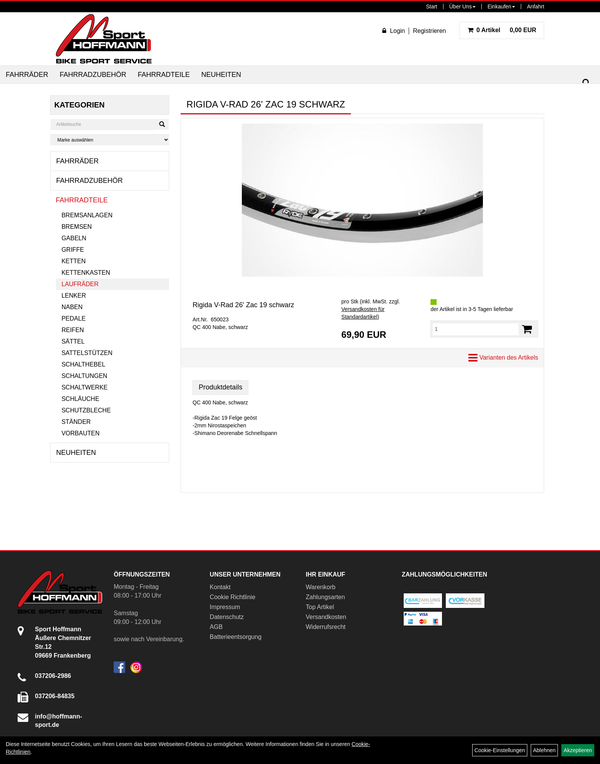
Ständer (76, 422)
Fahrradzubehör (93, 74)
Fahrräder (27, 74)
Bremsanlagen (87, 215)
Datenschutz (227, 617)
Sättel (73, 341)
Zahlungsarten (325, 597)
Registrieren (429, 31)
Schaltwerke (85, 387)
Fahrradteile (164, 74)
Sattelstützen (87, 353)
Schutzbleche (86, 410)
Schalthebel (83, 364)
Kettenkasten (86, 272)
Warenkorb (321, 587)
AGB (216, 627)
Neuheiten (221, 74)
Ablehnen (544, 750)
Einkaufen (501, 6)
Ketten (74, 261)
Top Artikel (320, 607)
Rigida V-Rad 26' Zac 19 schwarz (243, 305)
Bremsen (77, 226)
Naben (72, 307)
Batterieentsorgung (235, 637)
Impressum (225, 607)
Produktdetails (220, 387)
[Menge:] (475, 329)
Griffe (73, 249)
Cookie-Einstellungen (499, 750)
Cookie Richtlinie (232, 597)
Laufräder (80, 284)
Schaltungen (85, 376)
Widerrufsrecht (326, 627)
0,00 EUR (502, 30)
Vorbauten (81, 433)
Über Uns (462, 6)
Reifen (73, 330)
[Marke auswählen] (110, 139)
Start (431, 6)
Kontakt (220, 587)
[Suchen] (586, 83)
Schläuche (80, 399)
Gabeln (74, 238)
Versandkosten (326, 617)
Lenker (74, 295)
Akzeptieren (578, 750)
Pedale (74, 318)
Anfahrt (535, 6)
